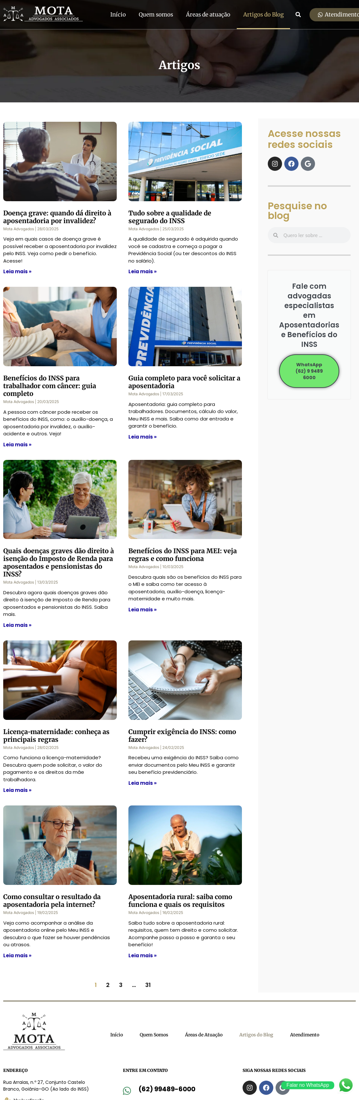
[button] (298, 14)
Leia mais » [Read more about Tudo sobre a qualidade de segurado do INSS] (142, 271)
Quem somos (156, 14)
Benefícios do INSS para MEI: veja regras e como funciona (182, 555)
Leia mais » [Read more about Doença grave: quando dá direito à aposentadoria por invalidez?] (17, 271)
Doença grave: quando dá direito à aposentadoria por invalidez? (57, 217)
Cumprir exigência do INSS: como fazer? (182, 735)
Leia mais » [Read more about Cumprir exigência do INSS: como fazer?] (142, 783)
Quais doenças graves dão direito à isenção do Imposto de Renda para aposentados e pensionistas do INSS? (58, 562)
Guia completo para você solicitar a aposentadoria (184, 382)
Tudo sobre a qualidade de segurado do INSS (169, 217)
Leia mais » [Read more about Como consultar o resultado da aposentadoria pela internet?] (17, 955)
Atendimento (304, 1035)
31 (148, 985)
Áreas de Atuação (204, 1035)
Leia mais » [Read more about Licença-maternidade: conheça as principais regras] (17, 790)
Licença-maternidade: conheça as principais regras (56, 735)
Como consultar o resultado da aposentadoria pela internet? (52, 900)
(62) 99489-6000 (166, 1089)
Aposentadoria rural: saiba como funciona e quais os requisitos (180, 900)
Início (118, 14)
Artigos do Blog (263, 14)
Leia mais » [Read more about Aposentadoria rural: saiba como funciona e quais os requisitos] (142, 955)
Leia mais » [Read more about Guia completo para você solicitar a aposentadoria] (142, 436)
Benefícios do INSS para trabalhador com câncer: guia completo (49, 386)
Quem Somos (154, 1035)
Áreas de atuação (208, 14)
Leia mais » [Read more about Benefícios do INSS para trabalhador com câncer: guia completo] (17, 444)
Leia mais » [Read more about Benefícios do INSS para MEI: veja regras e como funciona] (142, 609)
